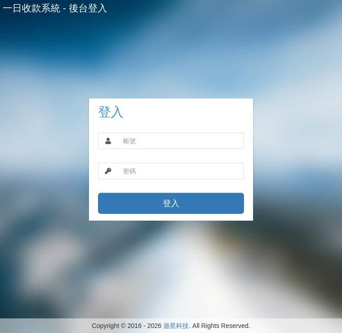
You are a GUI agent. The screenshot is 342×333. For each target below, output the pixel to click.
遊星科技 (176, 325)
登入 (171, 203)
